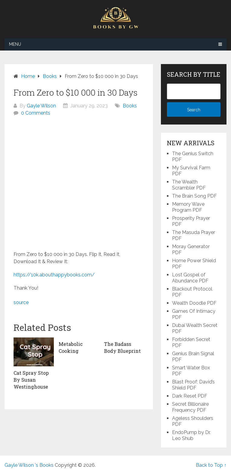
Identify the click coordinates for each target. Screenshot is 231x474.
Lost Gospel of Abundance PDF (190, 278)
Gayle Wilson (41, 106)
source (21, 302)
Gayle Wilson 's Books (29, 465)
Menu (15, 44)
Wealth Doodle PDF (194, 303)
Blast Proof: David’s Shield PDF (193, 385)
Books (130, 106)
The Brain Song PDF (194, 196)
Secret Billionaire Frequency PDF (190, 407)
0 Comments (35, 113)
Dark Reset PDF (189, 396)
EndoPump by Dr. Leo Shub (191, 435)
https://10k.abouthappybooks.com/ (54, 275)
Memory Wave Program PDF (188, 207)
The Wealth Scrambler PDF (189, 185)
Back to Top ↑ (211, 465)
